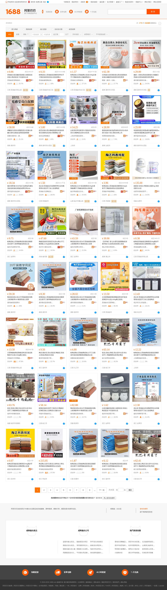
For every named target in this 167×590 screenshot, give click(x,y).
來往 (136, 586)
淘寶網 (50, 586)
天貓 (56, 586)
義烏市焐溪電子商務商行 (109, 414)
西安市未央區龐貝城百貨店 (137, 542)
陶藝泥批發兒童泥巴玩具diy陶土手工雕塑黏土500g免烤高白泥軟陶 (51, 243)
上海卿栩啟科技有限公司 (141, 358)
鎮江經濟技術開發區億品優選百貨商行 (141, 469)
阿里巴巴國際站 (19, 586)
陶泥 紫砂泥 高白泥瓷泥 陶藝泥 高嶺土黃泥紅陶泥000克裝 (51, 354)
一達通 (155, 586)
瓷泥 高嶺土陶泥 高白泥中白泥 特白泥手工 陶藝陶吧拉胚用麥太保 (19, 409)
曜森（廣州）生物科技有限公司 (109, 80)
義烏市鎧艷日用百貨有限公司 (77, 247)
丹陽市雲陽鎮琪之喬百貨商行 (46, 414)
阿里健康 (148, 586)
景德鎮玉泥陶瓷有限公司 (77, 80)
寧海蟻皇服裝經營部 (46, 469)
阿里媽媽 (86, 586)
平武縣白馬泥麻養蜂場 (84, 553)
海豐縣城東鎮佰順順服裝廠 (109, 136)
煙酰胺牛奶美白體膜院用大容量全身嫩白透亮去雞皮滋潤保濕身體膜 (19, 131)
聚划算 (62, 586)
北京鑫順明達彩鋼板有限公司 (152, 542)
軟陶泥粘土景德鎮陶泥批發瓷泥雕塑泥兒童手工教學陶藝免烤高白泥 (19, 243)
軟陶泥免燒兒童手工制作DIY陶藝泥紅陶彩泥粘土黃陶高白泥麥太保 (51, 409)
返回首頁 (99, 498)
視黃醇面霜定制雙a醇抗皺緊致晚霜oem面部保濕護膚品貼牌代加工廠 (146, 131)
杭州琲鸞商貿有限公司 (136, 545)
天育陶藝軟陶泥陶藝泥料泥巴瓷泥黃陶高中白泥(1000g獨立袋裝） (19, 354)
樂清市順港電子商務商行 (46, 358)
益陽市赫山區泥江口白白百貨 (73, 542)
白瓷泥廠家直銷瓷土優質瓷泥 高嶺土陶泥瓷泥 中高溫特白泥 (114, 409)
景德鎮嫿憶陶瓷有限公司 (46, 80)
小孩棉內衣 (119, 553)
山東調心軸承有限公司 (150, 545)
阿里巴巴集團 (7, 586)
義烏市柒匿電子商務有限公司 (14, 247)
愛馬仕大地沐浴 (133, 549)
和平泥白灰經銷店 (96, 542)
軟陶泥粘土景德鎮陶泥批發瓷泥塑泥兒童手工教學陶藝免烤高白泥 (114, 465)
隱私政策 (97, 582)
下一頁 (102, 490)
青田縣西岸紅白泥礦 (84, 545)
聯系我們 (116, 582)
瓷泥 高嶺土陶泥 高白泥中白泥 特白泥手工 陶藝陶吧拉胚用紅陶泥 (114, 354)
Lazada (161, 586)
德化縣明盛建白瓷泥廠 (98, 553)
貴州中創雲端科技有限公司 (124, 545)
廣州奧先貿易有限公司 (46, 302)
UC (126, 586)
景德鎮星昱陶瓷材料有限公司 (14, 80)
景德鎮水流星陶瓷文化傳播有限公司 (109, 302)
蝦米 (92, 586)
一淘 (67, 586)
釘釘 (141, 586)
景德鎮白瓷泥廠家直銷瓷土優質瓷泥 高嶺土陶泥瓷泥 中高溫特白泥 (19, 76)
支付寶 (131, 586)
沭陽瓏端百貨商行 (76, 469)
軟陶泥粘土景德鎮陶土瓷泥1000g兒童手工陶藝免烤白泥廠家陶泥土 (83, 76)
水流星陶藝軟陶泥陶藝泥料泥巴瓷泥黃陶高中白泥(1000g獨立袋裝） (114, 298)
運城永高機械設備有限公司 (124, 542)
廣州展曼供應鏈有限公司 (77, 302)
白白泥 (119, 509)
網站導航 (124, 582)
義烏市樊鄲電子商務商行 (141, 414)
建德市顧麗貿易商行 (14, 469)
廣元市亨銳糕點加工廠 (136, 553)
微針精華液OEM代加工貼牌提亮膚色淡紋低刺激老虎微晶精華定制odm (20, 187)
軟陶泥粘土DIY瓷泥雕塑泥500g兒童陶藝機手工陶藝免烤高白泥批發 (82, 187)
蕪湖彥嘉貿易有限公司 (77, 414)
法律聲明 (81, 582)
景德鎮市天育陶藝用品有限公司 (14, 358)
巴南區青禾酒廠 (147, 553)
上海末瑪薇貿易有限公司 (77, 136)
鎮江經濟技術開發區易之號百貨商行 (109, 358)
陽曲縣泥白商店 (82, 542)
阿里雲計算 (100, 586)
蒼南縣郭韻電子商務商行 (109, 469)
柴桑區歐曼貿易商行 (77, 358)
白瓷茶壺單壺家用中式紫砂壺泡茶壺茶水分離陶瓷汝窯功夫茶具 (83, 131)
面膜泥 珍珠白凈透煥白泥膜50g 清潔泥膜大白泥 (146, 187)
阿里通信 (115, 586)
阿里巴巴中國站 (31, 586)
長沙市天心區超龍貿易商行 (141, 302)
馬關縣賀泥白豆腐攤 (70, 553)
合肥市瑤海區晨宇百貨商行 (141, 191)
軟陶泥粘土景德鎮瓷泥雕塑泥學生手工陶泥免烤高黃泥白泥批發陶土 (51, 76)
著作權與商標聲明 (70, 582)
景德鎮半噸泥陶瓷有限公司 (109, 191)
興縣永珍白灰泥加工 (70, 545)
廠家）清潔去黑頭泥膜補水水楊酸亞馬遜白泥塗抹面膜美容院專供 (146, 76)
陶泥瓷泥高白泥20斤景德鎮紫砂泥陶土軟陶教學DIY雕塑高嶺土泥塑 (83, 243)
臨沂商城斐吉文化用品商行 (77, 191)
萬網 (121, 586)
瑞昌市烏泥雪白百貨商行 (99, 549)
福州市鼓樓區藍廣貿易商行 (14, 414)
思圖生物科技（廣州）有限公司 (14, 136)
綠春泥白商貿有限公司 (98, 545)
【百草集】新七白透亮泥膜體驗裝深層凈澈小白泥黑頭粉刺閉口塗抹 (114, 243)
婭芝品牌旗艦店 (44, 136)
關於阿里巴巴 (106, 582)
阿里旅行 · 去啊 (76, 586)
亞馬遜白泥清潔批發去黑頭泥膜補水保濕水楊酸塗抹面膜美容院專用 (114, 76)
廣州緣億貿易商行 (13, 302)
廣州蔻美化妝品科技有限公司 (141, 136)
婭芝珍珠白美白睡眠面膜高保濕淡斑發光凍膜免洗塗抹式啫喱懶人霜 (51, 131)
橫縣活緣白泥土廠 (69, 549)
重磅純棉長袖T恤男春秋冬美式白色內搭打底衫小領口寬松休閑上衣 (115, 131)
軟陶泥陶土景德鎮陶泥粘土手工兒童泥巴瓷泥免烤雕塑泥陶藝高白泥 (83, 354)
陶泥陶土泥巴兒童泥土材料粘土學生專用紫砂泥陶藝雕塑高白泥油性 (51, 465)
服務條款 (89, 582)
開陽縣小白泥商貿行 (84, 549)
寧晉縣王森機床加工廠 (122, 549)
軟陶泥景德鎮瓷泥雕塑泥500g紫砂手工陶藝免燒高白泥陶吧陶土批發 (146, 243)
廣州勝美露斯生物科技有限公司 (141, 80)
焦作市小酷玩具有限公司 (46, 247)
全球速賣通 (43, 586)
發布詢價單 (144, 509)
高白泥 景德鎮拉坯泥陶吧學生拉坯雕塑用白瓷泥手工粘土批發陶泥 (51, 187)
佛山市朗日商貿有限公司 (109, 247)
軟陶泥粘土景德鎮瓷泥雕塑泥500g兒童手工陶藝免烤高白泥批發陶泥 (114, 187)
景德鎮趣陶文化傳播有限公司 (141, 247)
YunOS (107, 586)
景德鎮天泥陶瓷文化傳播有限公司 (46, 191)
